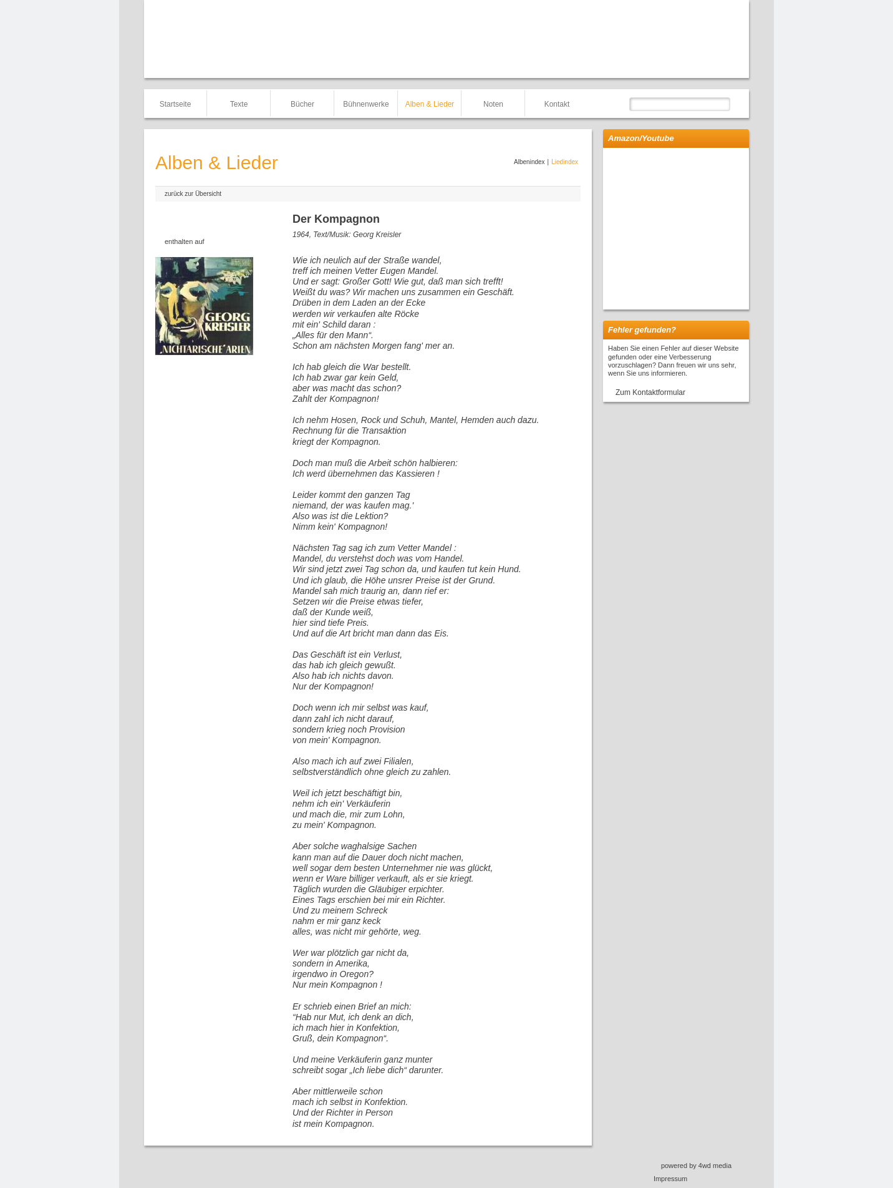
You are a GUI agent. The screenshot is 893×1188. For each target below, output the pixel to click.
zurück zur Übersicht (193, 193)
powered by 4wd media (696, 1165)
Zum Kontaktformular (650, 392)
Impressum (670, 1178)
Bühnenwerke (366, 104)
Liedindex (564, 161)
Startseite (175, 104)
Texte (239, 104)
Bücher (302, 104)
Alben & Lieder (430, 104)
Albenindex (529, 161)
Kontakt (557, 104)
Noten (493, 104)
